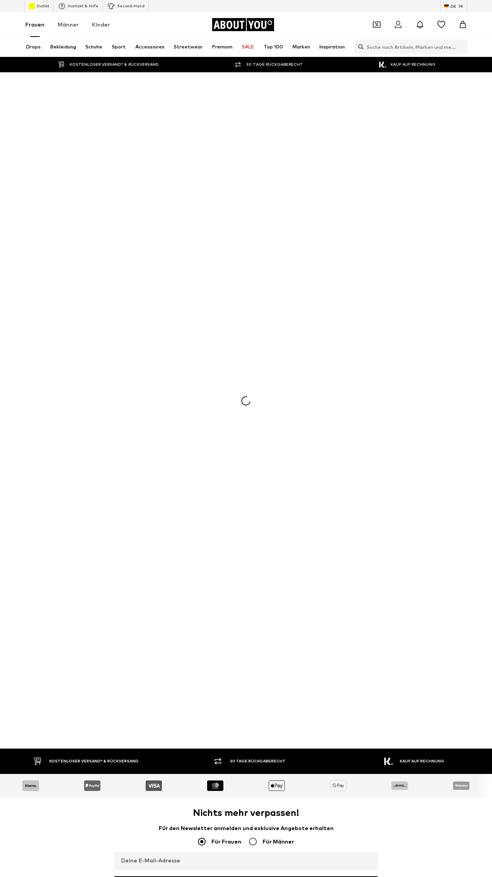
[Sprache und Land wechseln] (454, 6)
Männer (68, 24)
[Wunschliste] (441, 24)
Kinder (101, 24)
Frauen (35, 24)
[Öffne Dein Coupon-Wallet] (376, 24)
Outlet (39, 6)
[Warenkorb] (462, 24)
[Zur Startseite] (243, 24)
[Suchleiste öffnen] (359, 46)
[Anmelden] (398, 24)
